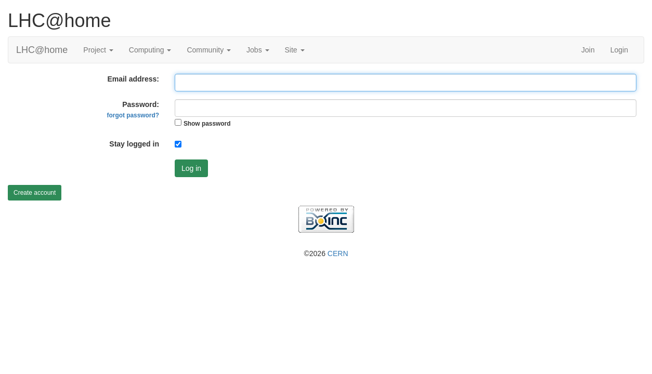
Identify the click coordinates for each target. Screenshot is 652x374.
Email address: (133, 79)
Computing (150, 50)
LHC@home (42, 50)
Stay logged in (134, 144)
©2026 (326, 253)
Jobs (257, 50)
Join (588, 50)
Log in (191, 168)
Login (619, 50)
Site (295, 50)
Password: (133, 109)
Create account (35, 192)
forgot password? (133, 115)
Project (98, 50)
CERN (338, 253)
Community (209, 50)
